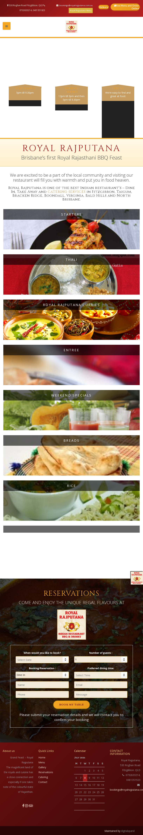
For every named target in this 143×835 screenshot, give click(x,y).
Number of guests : (100, 652)
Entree (71, 349)
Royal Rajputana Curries (71, 304)
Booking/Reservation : (42, 667)
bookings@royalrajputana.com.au (76, 5)
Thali (72, 259)
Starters (71, 213)
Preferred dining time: (100, 667)
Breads (71, 439)
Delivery (104, 7)
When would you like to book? (42, 652)
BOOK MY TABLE (71, 704)
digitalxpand (128, 830)
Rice (71, 485)
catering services (66, 191)
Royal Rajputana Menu (81, 10)
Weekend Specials (71, 394)
